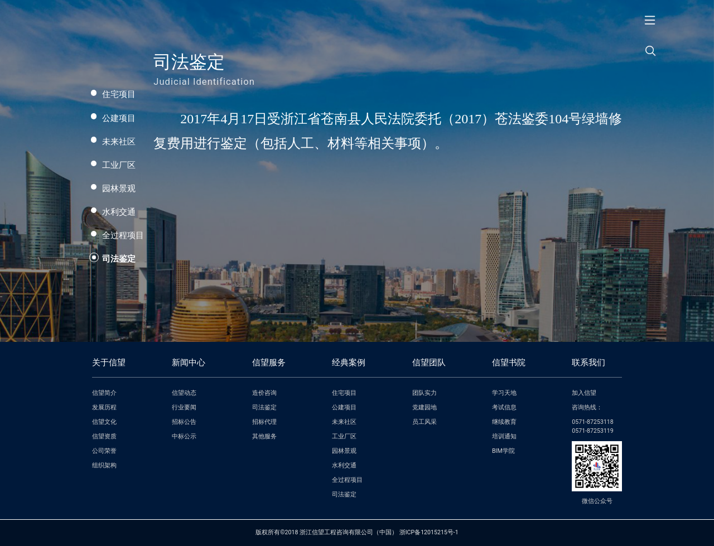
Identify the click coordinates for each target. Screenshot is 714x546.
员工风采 (424, 422)
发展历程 (104, 407)
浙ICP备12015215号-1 (429, 532)
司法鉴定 (119, 259)
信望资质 (104, 436)
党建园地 (424, 407)
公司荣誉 (104, 451)
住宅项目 (119, 94)
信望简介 (104, 393)
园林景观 (119, 188)
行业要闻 (184, 407)
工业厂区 (119, 165)
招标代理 (264, 422)
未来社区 (119, 142)
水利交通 (119, 212)
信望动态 (184, 393)
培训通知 (504, 436)
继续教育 (504, 422)
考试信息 (504, 407)
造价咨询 (264, 393)
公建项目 (119, 118)
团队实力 (424, 393)
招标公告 (184, 422)
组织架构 (104, 465)
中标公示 (184, 436)
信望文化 (104, 422)
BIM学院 (503, 451)
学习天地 (504, 393)
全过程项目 (123, 235)
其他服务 (264, 436)
